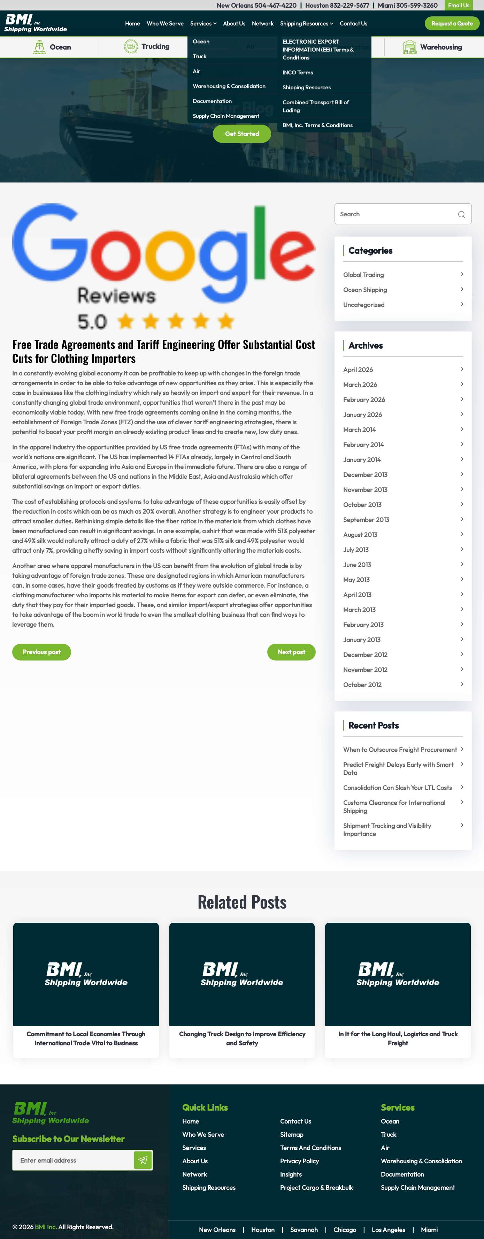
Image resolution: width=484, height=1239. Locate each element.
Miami (429, 1230)
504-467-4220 (276, 5)
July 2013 (356, 550)
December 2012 (365, 655)
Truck (388, 1134)
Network (263, 23)
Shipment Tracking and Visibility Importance (387, 830)
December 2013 (365, 475)
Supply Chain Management (418, 1188)
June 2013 (357, 565)
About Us (234, 23)
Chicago (344, 1230)
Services (201, 23)
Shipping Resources (304, 23)
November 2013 (365, 490)
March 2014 (359, 430)
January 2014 (362, 460)
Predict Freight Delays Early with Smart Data (398, 769)
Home (132, 23)
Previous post (42, 652)
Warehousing (441, 47)
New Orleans (217, 1230)
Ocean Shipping (365, 290)
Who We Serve (165, 23)
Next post (291, 652)
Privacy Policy (299, 1161)
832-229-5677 (349, 5)
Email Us (458, 5)
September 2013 (366, 520)
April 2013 (357, 595)
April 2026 (358, 370)
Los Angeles (388, 1230)
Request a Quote (452, 23)
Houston (263, 1230)
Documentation (345, 47)
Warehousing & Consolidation (421, 1161)
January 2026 (362, 415)
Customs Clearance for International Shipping (394, 807)
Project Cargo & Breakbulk (316, 1188)
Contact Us (353, 23)
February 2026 (364, 400)
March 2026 (360, 385)
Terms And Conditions (310, 1148)
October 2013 (362, 505)
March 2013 (359, 610)
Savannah (304, 1230)
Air (250, 46)
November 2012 (365, 670)
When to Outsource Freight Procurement (400, 750)
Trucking (155, 46)
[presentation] (53, 1184)
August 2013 (360, 535)
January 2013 (362, 640)
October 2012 (362, 685)
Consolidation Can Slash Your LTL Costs (397, 788)
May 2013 (356, 580)
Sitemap (291, 1134)
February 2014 (363, 445)
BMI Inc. (45, 1227)
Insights (291, 1174)
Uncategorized (363, 305)
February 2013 (363, 625)
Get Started (242, 134)
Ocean (60, 47)
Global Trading (363, 275)
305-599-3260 (417, 5)
